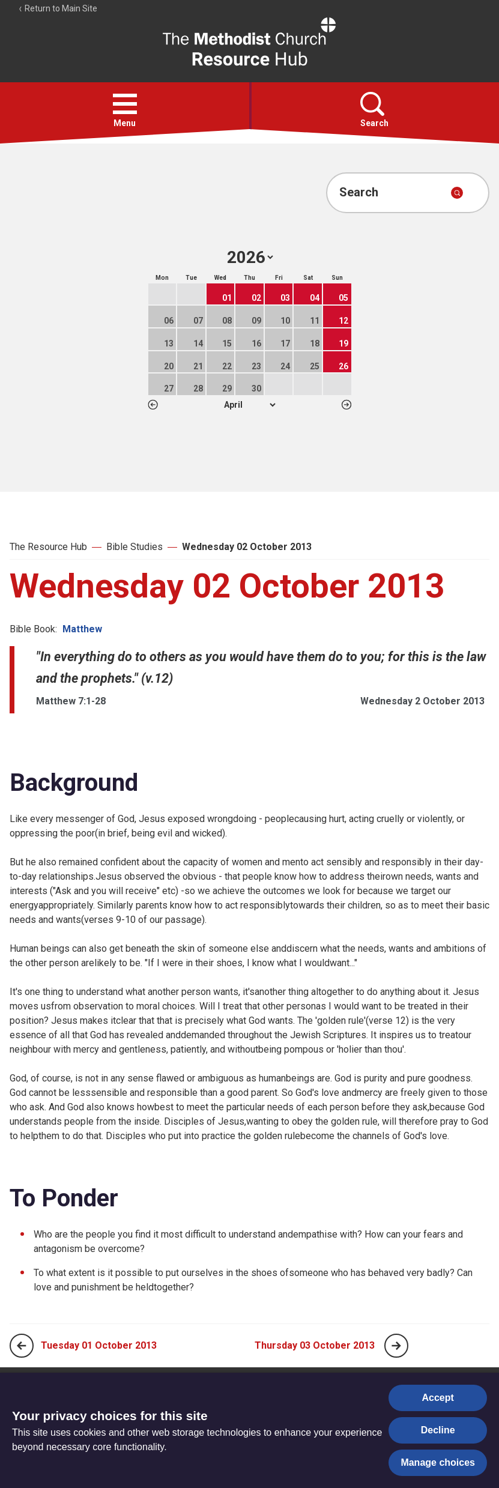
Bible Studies (134, 546)
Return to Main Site (57, 8)
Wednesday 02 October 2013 (247, 546)
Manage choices (438, 1462)
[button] (125, 104)
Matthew (82, 629)
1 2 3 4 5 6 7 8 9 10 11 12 (249, 404)
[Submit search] (457, 193)
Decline (438, 1430)
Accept (438, 1398)
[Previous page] (22, 1346)
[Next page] (396, 1346)
